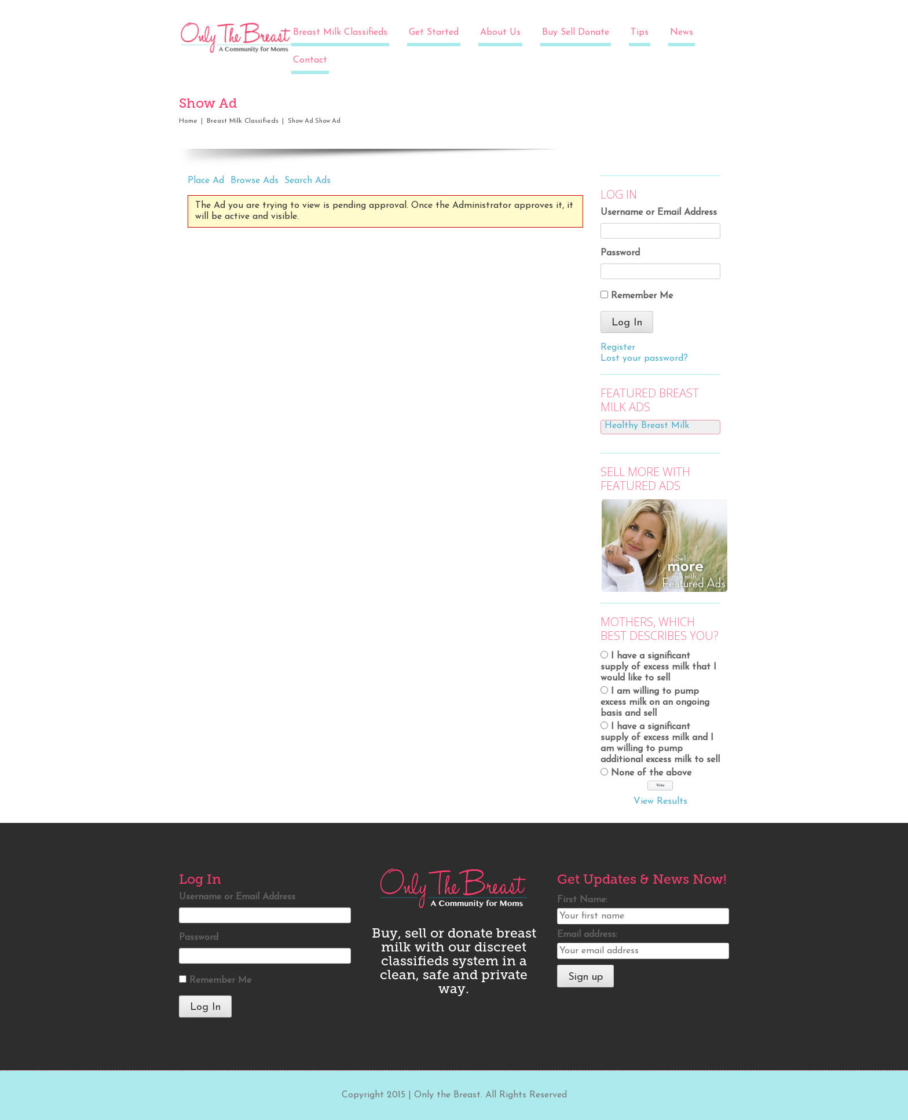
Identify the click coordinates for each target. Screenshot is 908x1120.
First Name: (582, 900)
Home (188, 121)
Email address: (587, 934)
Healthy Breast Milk (647, 425)
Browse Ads (254, 180)
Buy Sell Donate (575, 32)
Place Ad (206, 180)
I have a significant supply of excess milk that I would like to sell (658, 667)
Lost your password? (644, 358)
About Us (500, 32)
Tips (640, 32)
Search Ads (307, 180)
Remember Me (642, 296)
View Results (660, 801)
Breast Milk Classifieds (340, 32)
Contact (310, 60)
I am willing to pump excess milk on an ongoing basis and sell (655, 702)
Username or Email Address (659, 212)
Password (620, 253)
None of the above (651, 773)
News (681, 32)
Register (618, 347)
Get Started (434, 32)
